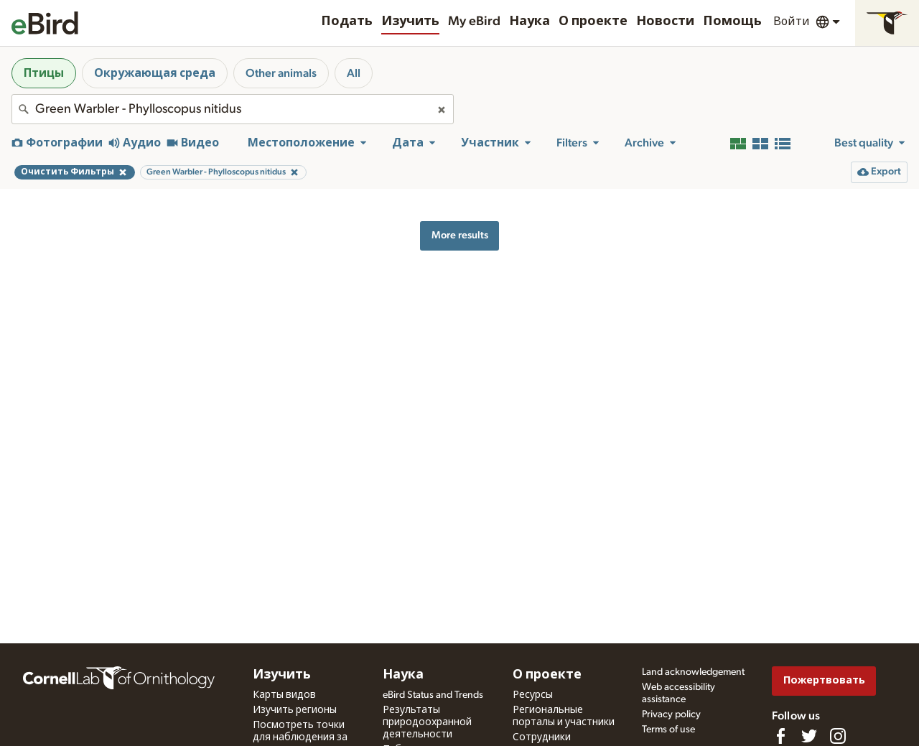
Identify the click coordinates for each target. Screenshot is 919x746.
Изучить (410, 21)
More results (459, 235)
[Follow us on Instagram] (837, 736)
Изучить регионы (295, 710)
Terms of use (668, 729)
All (353, 73)
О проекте (593, 21)
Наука (529, 21)
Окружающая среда (154, 73)
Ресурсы (533, 695)
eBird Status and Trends (433, 695)
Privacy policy (671, 714)
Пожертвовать (824, 680)
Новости (665, 21)
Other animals (281, 73)
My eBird (474, 21)
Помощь (732, 21)
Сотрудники (542, 737)
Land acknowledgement (693, 672)
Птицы (44, 73)
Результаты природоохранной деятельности (427, 722)
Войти (791, 21)
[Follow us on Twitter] (809, 736)
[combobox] (232, 109)
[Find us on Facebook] (780, 736)
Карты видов (284, 695)
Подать (347, 21)
